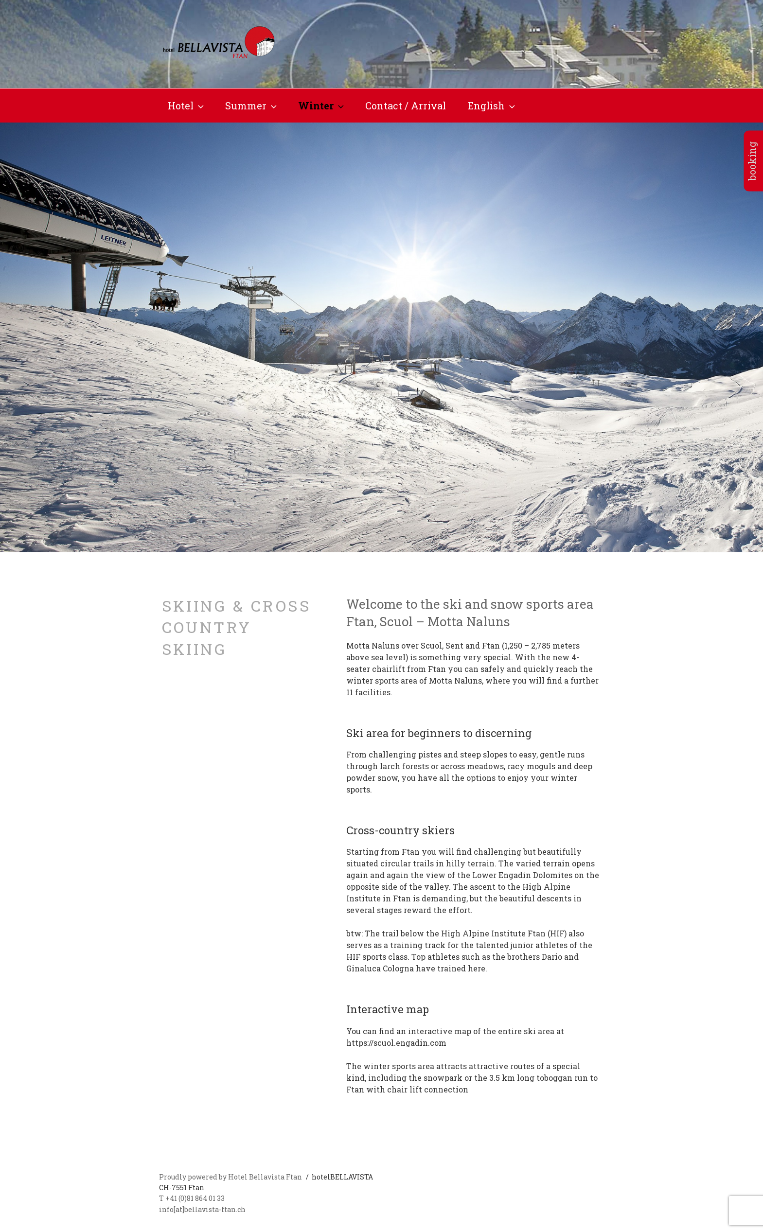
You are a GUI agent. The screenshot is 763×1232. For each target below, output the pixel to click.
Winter (322, 105)
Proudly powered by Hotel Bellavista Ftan (231, 1176)
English (492, 105)
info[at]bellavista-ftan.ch (202, 1209)
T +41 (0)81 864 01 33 (192, 1198)
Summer (252, 105)
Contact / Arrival (405, 105)
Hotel (187, 105)
